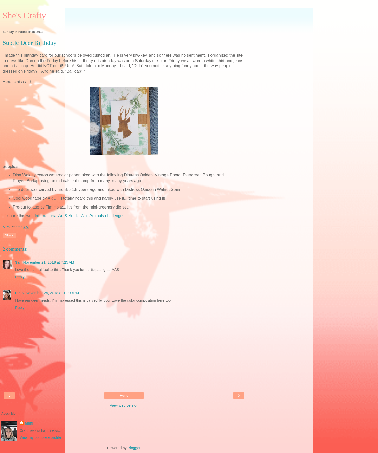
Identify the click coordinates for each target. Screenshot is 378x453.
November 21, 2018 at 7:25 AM (48, 262)
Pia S (19, 293)
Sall (18, 262)
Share (9, 235)
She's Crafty (24, 15)
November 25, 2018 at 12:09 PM (52, 293)
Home (124, 395)
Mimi (29, 423)
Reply (20, 277)
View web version (124, 405)
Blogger (134, 448)
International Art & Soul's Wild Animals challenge (79, 215)
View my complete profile (40, 437)
